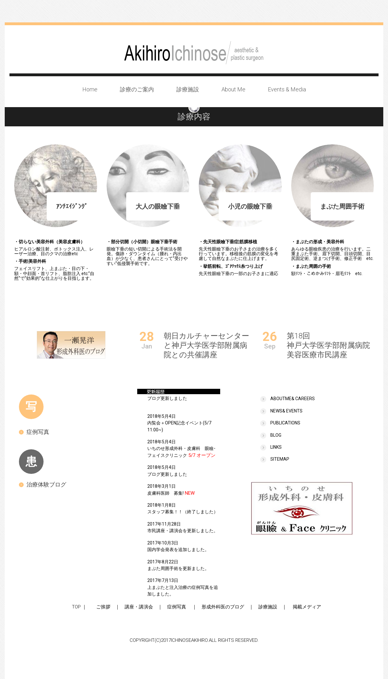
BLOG (275, 435)
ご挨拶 (100, 607)
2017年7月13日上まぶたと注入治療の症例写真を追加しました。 (182, 587)
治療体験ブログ (42, 484)
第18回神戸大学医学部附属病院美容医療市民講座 (328, 345)
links (276, 447)
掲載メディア (307, 607)
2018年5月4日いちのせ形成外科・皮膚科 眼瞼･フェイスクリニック (181, 448)
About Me (233, 89)
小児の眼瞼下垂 (250, 206)
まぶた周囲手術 (342, 206)
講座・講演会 (139, 607)
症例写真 (34, 432)
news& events (286, 410)
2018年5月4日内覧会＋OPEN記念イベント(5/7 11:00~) (179, 423)
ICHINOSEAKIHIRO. (190, 640)
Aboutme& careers (292, 398)
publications (285, 422)
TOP (74, 607)
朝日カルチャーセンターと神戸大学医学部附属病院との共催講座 (206, 345)
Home (89, 89)
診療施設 (187, 89)
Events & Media (287, 89)
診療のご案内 (137, 89)
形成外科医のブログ (223, 607)
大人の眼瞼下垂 (158, 206)
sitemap (279, 459)
